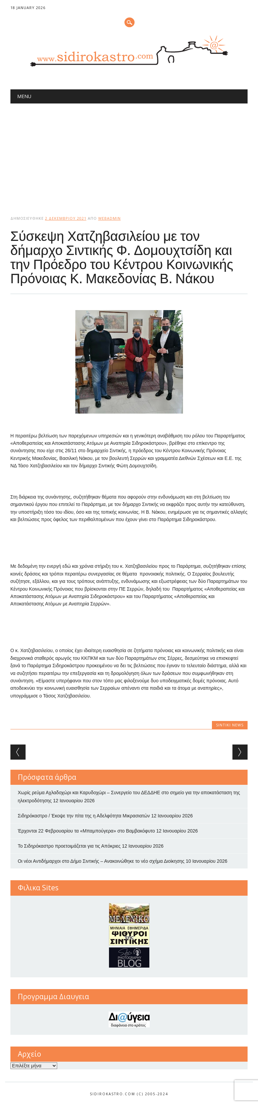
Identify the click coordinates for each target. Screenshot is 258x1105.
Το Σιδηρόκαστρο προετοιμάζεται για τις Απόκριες (69, 846)
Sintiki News (230, 724)
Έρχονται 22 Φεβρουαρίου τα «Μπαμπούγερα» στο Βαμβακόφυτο (86, 831)
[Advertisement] (129, 154)
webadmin (109, 218)
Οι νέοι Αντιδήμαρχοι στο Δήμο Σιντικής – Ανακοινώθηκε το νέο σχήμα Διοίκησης (101, 861)
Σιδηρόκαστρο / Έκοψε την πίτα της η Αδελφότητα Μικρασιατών (84, 815)
